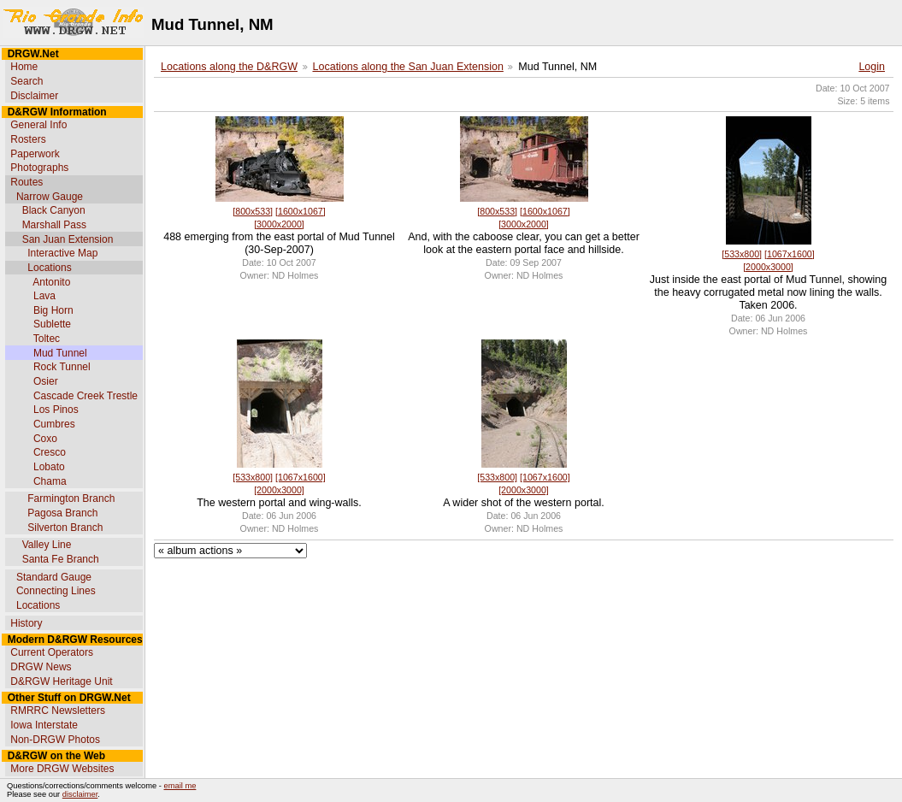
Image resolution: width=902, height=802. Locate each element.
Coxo (45, 439)
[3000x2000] (279, 224)
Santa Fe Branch (60, 559)
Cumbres (54, 424)
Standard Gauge (53, 577)
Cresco (49, 452)
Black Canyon (53, 210)
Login (871, 67)
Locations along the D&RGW (229, 67)
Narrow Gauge (49, 197)
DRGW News (40, 667)
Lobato (49, 467)
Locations (49, 268)
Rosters (27, 139)
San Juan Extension (68, 239)
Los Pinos (56, 410)
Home (24, 67)
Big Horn (53, 310)
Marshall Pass (54, 225)
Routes (26, 182)
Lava (44, 296)
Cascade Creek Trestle (85, 396)
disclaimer (79, 794)
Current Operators (51, 652)
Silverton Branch (65, 528)
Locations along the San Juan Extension (408, 67)
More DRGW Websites (62, 769)
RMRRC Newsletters (57, 710)
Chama (50, 481)
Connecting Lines (56, 591)
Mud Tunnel (60, 353)
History (26, 623)
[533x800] (742, 254)
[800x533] (253, 211)
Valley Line (47, 545)
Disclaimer (34, 96)
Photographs (39, 168)
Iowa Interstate (44, 725)
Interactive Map (62, 253)
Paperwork (34, 154)
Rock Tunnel (62, 367)
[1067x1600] (789, 254)
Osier (45, 381)
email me (180, 785)
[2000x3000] (768, 267)
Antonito (51, 282)
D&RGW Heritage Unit (61, 681)
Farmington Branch (71, 498)
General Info (38, 125)
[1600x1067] (300, 211)
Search (26, 81)
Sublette (52, 324)
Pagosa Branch (62, 513)
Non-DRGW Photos (55, 740)
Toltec (46, 339)
